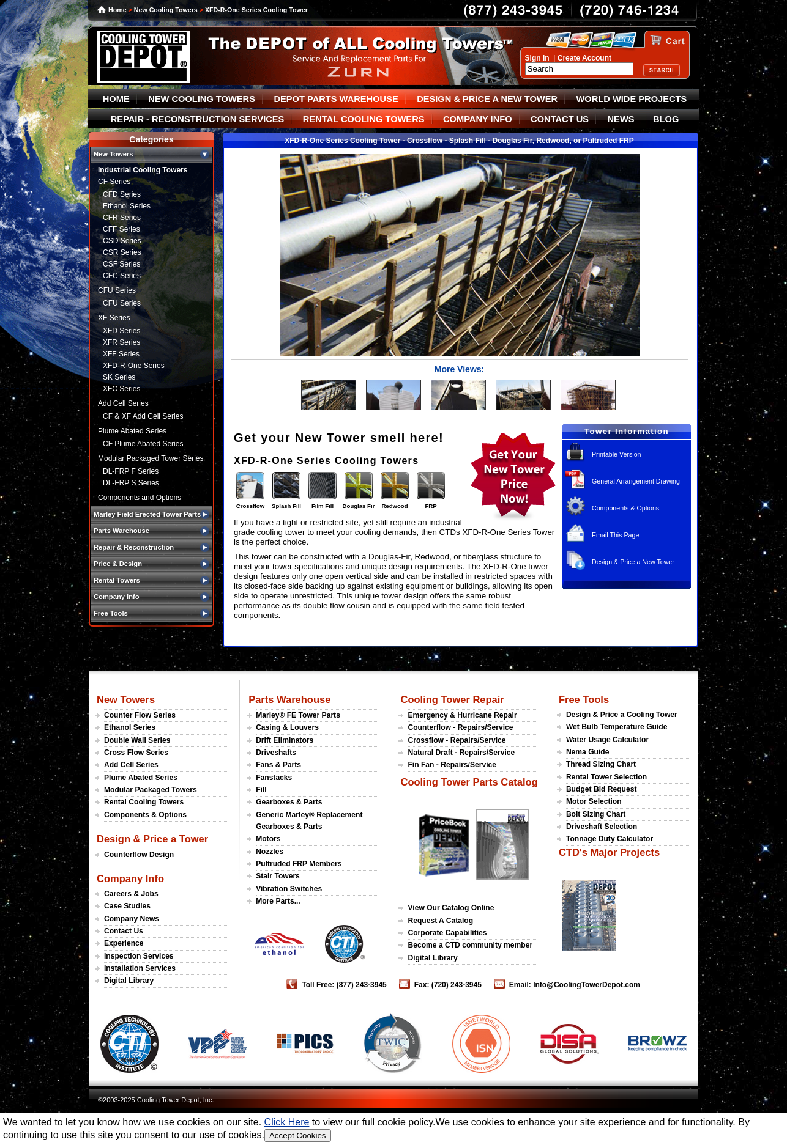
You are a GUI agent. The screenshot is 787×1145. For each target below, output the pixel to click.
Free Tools (584, 699)
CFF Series (121, 229)
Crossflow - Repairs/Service (456, 740)
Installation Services (140, 968)
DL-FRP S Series (131, 483)
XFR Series (121, 342)
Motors (268, 838)
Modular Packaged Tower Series (151, 458)
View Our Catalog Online (451, 908)
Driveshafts (276, 752)
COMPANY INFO (477, 119)
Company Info (130, 878)
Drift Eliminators (284, 740)
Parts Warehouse (289, 699)
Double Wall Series (137, 740)
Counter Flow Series (140, 715)
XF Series (114, 318)
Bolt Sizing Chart (595, 814)
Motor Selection (594, 801)
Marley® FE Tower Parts (298, 715)
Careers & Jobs (131, 893)
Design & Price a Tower (152, 838)
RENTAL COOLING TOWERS (364, 119)
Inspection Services (139, 956)
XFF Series (121, 354)
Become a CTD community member (470, 945)
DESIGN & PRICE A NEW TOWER (487, 99)
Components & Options (625, 508)
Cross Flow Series (136, 752)
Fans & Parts (278, 764)
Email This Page (615, 535)
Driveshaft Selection (601, 826)
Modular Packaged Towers (150, 790)
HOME (116, 99)
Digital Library (129, 980)
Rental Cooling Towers (144, 802)
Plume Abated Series (132, 431)
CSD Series (122, 241)
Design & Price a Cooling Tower (621, 714)
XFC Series (121, 389)
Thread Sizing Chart (601, 764)
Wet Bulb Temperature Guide (617, 727)
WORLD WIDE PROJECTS (631, 99)
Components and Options (139, 497)
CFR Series (122, 217)
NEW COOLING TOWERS (201, 99)
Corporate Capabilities (447, 933)
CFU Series (117, 290)
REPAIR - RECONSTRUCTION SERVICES (198, 119)
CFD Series (122, 194)
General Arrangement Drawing (636, 481)
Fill (261, 790)
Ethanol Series (127, 206)
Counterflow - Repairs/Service (460, 727)
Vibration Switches (289, 889)
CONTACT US (560, 119)
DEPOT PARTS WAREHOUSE (336, 99)
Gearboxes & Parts (289, 802)
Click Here (287, 1122)
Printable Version (616, 454)
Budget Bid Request (601, 789)
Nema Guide (588, 752)
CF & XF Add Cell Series (143, 416)
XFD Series (121, 330)
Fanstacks (274, 777)
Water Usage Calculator (607, 739)
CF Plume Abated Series (143, 444)
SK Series (119, 377)
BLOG (666, 119)
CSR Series (122, 252)
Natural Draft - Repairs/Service (461, 752)
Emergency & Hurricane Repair (462, 715)
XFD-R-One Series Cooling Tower (256, 9)
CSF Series (121, 264)
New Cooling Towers (166, 9)
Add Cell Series (123, 403)
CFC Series (122, 275)
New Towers (126, 699)
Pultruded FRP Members (298, 864)
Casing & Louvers (287, 727)
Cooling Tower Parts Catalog (468, 781)
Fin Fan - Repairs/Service (452, 764)
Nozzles (269, 851)
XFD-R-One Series (134, 365)
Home (117, 9)
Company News (131, 919)
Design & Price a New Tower (633, 561)
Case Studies (127, 906)
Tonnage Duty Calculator (609, 838)
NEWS (621, 119)
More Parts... (278, 901)
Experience (124, 943)
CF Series (114, 181)
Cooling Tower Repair (452, 699)
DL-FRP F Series (131, 471)
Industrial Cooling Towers (142, 170)
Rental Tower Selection (606, 777)
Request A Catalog (440, 920)
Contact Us (123, 931)
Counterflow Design (139, 854)
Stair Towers (278, 876)
